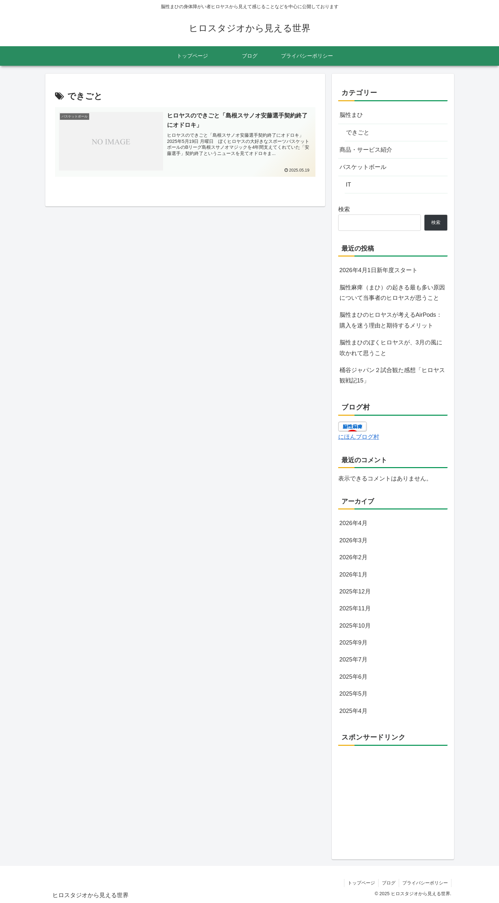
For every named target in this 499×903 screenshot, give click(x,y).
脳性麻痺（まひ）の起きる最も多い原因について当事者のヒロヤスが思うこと (392, 292)
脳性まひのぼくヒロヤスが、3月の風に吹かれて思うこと (391, 347)
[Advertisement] (393, 796)
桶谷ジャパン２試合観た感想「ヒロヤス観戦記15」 (392, 375)
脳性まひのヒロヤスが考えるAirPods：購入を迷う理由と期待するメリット (391, 320)
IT (348, 184)
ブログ (388, 882)
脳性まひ (351, 115)
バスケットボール (363, 167)
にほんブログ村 (358, 437)
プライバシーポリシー (425, 882)
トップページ (361, 882)
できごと (357, 132)
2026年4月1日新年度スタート (379, 270)
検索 (344, 209)
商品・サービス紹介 (366, 149)
